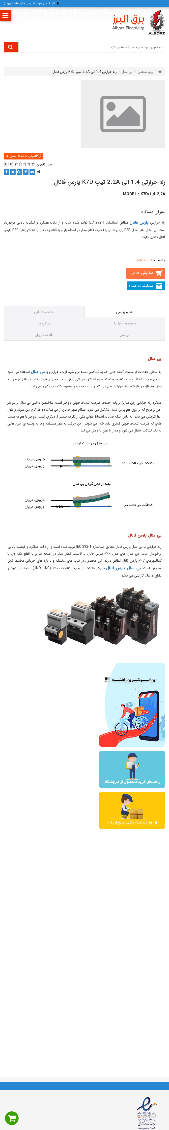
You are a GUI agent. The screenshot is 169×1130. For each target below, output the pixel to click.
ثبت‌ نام (19, 3)
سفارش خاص (141, 273)
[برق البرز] (138, 22)
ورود (8, 3)
